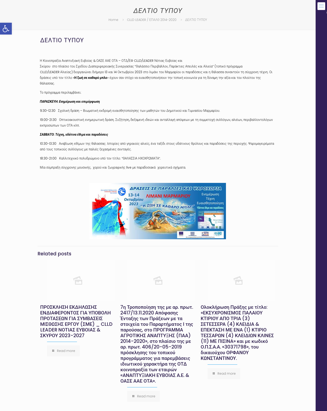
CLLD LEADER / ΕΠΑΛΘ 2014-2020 (151, 19)
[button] (6, 29)
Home (113, 19)
